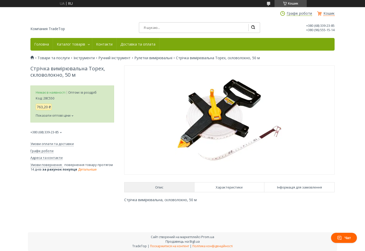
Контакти (104, 44)
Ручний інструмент (114, 58)
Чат (344, 238)
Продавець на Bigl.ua (183, 241)
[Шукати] (253, 27)
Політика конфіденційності (212, 246)
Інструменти (84, 58)
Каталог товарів (71, 44)
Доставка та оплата (137, 44)
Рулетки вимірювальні (153, 58)
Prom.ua (207, 237)
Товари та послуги (54, 58)
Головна (41, 44)
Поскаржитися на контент (169, 246)
